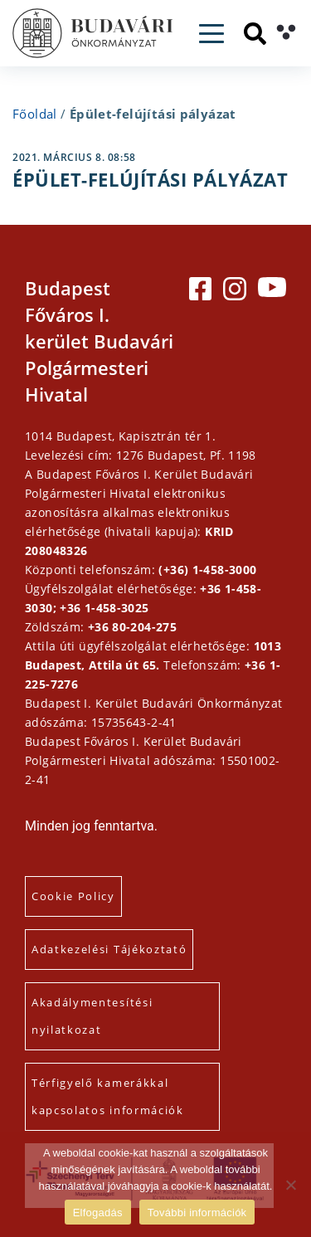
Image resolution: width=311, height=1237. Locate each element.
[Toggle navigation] (211, 33)
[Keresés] (255, 33)
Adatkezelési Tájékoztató (109, 949)
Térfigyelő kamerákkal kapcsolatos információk (108, 1096)
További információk (197, 1212)
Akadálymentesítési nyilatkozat (92, 1016)
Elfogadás (98, 1212)
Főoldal (34, 113)
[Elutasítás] (290, 1184)
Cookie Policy (73, 896)
